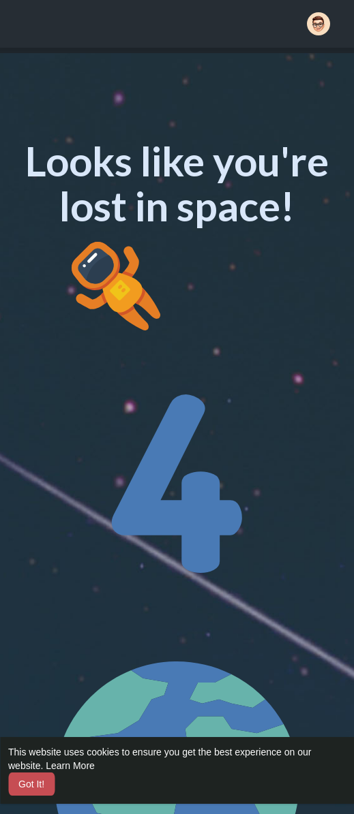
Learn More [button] (70, 765)
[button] (318, 24)
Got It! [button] (31, 784)
